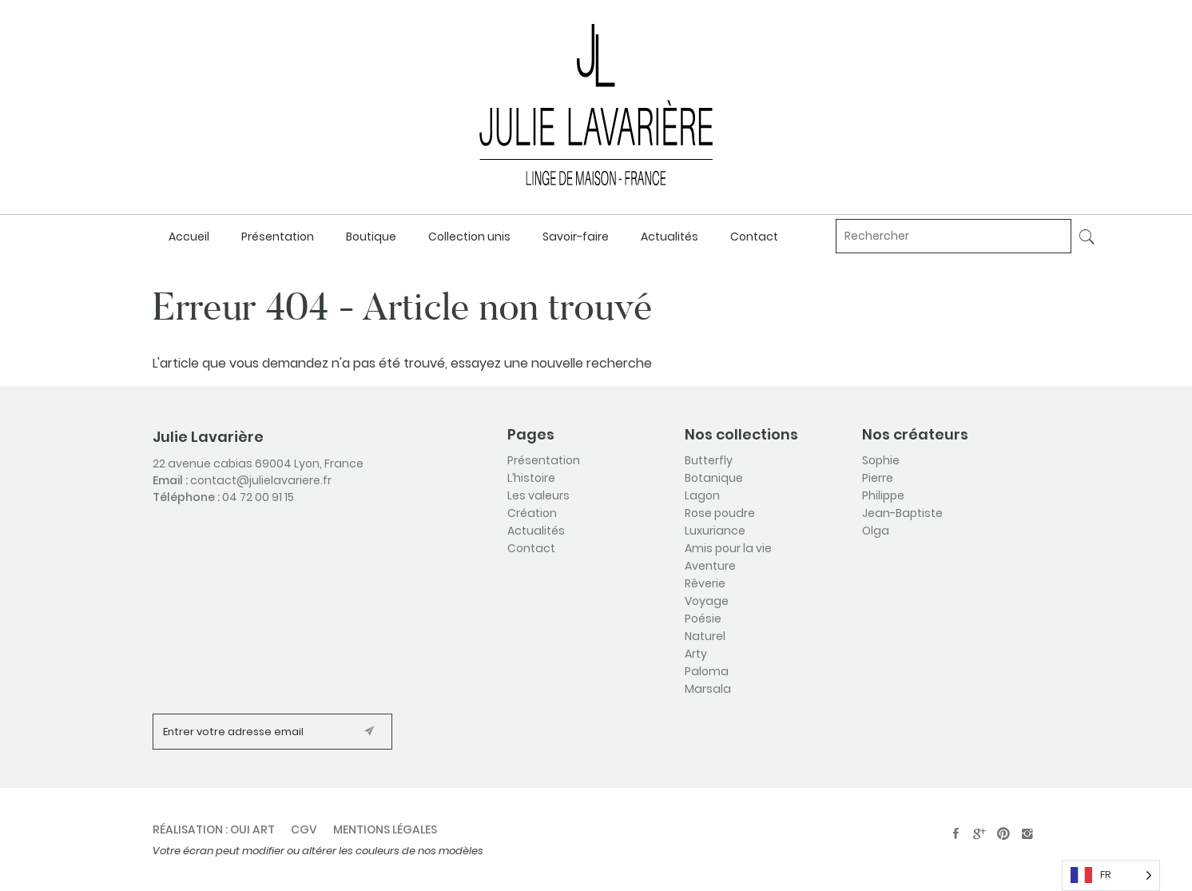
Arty (696, 654)
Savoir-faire (575, 237)
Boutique (371, 237)
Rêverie (705, 583)
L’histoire (531, 478)
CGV (304, 829)
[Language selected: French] (1111, 875)
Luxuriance (715, 531)
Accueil (189, 237)
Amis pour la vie (728, 548)
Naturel (705, 636)
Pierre (877, 478)
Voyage (707, 601)
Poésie (703, 618)
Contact (754, 237)
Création (532, 513)
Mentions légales (385, 829)
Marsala (708, 689)
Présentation (277, 237)
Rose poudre (720, 513)
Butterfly (709, 460)
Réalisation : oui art (214, 829)
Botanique (714, 478)
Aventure (710, 566)
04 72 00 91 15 (258, 497)
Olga (875, 531)
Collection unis (469, 237)
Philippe (883, 495)
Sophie (881, 460)
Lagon (702, 495)
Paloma (707, 671)
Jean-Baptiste (902, 513)
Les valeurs (538, 495)
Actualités (669, 237)
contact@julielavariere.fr (261, 480)
